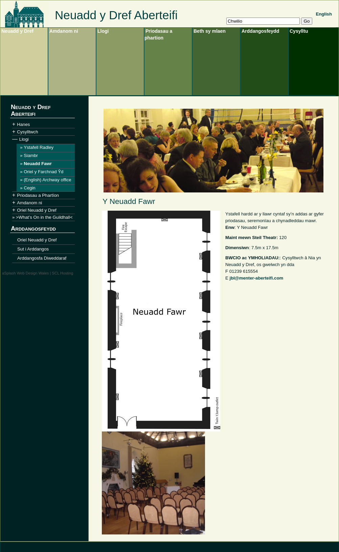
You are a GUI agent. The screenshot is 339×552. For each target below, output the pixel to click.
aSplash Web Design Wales (25, 273)
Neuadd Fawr (38, 163)
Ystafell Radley (38, 147)
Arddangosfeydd (260, 31)
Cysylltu (299, 31)
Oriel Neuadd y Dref (36, 210)
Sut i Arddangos (33, 249)
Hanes (23, 124)
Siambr (31, 155)
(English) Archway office (47, 179)
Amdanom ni (63, 31)
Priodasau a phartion (158, 34)
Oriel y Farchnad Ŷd (43, 171)
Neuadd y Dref (17, 31)
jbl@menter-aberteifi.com (256, 278)
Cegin (29, 187)
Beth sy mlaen (210, 31)
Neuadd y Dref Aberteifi (116, 15)
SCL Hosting (62, 273)
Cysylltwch (27, 131)
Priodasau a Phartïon (38, 195)
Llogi (103, 31)
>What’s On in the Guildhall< (44, 217)
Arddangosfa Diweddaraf (41, 258)
